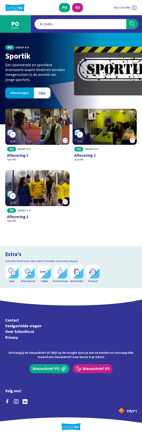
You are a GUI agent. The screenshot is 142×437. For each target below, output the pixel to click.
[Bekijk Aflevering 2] (105, 136)
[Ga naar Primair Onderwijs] (15, 24)
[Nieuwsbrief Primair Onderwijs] (49, 368)
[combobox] (80, 24)
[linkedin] (25, 401)
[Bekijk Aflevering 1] (37, 198)
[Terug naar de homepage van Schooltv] (14, 7)
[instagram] (16, 401)
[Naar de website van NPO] (122, 411)
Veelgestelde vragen (23, 326)
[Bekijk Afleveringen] (19, 92)
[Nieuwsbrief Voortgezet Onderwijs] (93, 368)
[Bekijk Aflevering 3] (37, 136)
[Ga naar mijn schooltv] (125, 8)
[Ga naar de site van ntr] (132, 410)
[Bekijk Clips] (42, 92)
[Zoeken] (132, 24)
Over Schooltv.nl (19, 332)
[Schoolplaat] (28, 274)
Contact (12, 320)
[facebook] (7, 401)
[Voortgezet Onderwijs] (77, 7)
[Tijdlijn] (44, 274)
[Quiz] (12, 274)
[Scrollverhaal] (60, 274)
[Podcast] (93, 274)
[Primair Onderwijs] (64, 7)
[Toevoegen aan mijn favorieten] (65, 140)
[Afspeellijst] (76, 274)
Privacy (11, 337)
